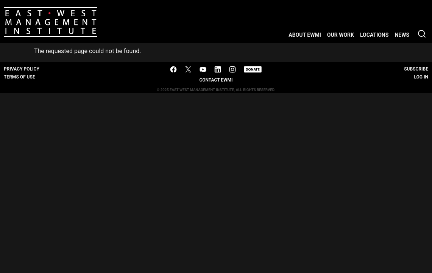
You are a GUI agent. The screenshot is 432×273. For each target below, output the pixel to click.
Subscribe (416, 69)
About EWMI (305, 35)
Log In (421, 77)
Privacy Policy (21, 69)
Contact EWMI (215, 80)
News (402, 35)
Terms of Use (19, 77)
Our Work (340, 35)
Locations (374, 35)
